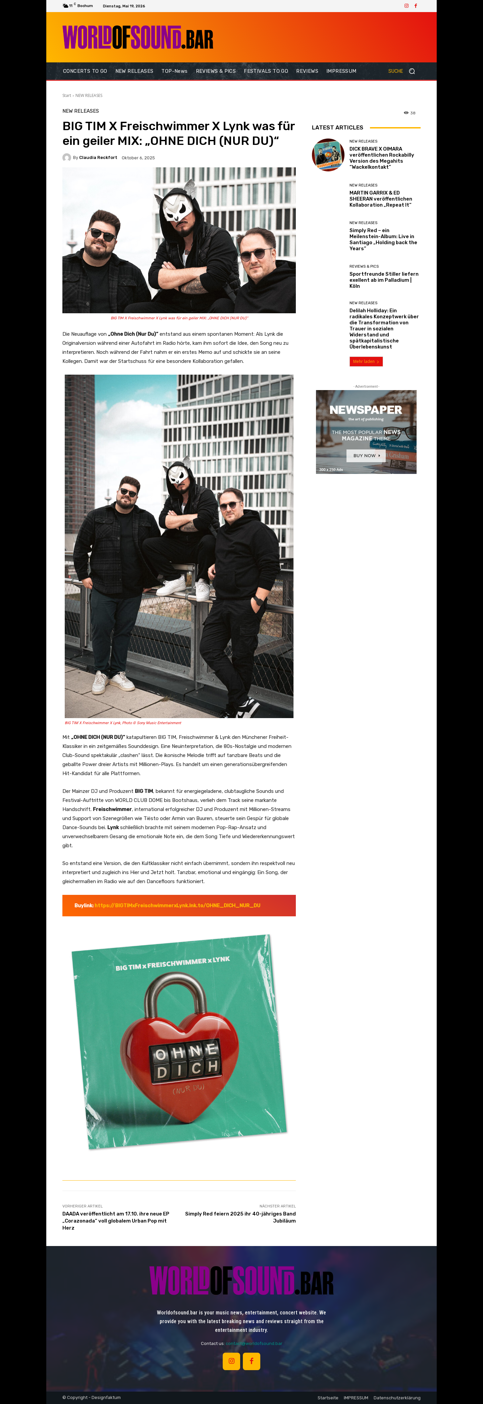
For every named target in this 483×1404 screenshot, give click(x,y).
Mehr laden (366, 361)
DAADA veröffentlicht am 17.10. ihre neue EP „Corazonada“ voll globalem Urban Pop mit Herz (115, 1221)
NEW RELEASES (88, 95)
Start (66, 95)
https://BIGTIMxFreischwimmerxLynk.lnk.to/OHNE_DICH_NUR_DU (177, 906)
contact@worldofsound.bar (254, 1343)
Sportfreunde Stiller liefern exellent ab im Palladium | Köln (384, 280)
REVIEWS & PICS (364, 266)
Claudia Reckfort (98, 157)
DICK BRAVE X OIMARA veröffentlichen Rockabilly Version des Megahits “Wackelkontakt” (382, 158)
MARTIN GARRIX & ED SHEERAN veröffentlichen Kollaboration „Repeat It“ (381, 199)
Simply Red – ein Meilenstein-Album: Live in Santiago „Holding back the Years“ (383, 239)
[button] (404, 71)
